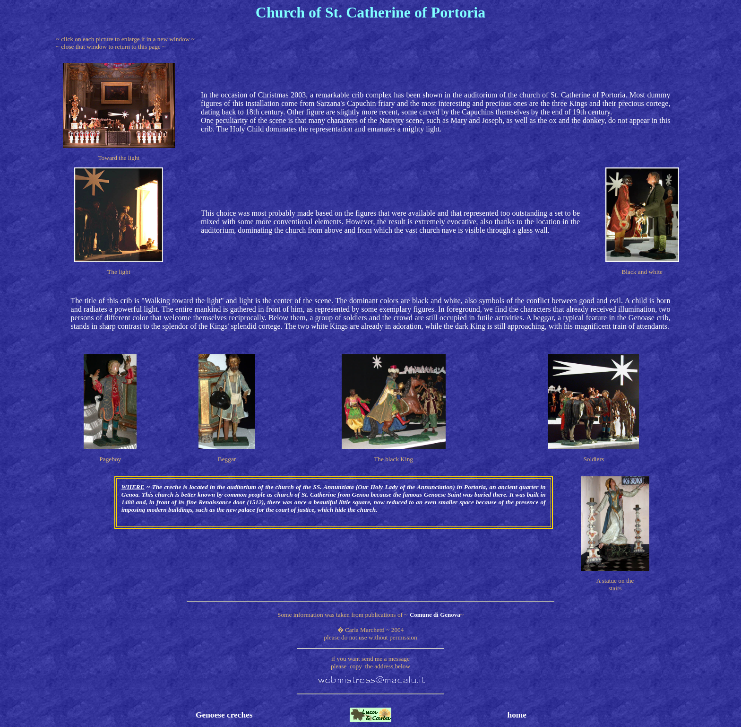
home (517, 714)
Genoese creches (224, 714)
